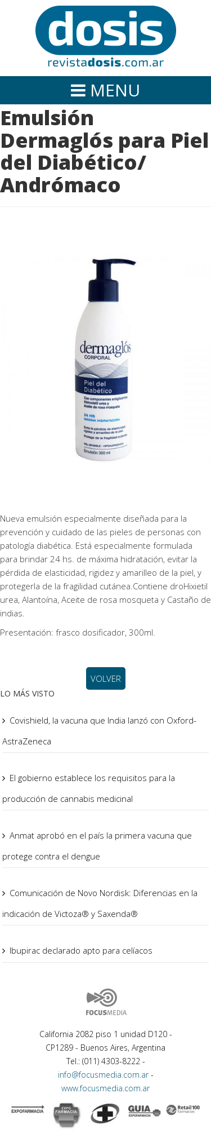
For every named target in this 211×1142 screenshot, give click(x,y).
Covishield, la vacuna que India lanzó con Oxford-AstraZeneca (99, 731)
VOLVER (106, 678)
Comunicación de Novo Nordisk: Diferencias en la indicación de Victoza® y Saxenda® (99, 903)
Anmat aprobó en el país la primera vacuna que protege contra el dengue (97, 846)
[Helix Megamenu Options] (105, 90)
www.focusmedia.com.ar (105, 1088)
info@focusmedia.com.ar (104, 1074)
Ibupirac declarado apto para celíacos (81, 950)
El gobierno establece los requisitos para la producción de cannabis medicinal (88, 788)
